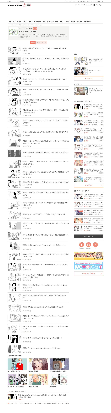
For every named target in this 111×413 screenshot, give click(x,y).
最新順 (33, 42)
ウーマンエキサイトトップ (83, 5)
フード (30, 21)
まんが (84, 1)
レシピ (74, 1)
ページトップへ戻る (88, 273)
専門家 (73, 21)
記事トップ (12, 21)
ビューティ (79, 1)
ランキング (50, 21)
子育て (65, 1)
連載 (61, 21)
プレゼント (93, 1)
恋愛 (44, 21)
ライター (79, 21)
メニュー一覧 (100, 1)
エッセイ (66, 21)
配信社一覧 (87, 21)
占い (88, 1)
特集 (56, 21)
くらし (70, 1)
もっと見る (88, 78)
